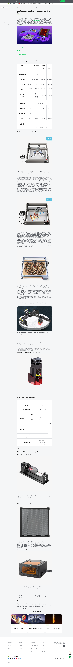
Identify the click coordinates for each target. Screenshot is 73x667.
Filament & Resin (40, 3)
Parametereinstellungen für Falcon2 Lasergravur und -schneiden (40, 448)
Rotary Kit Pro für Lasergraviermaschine (24, 454)
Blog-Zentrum (24, 7)
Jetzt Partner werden (45, 649)
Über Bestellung (33, 642)
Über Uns (20, 642)
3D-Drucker (23, 3)
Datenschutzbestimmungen (34, 645)
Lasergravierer (51, 3)
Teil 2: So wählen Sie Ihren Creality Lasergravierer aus (26, 50)
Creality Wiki (44, 645)
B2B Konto (20, 645)
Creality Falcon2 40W (28, 195)
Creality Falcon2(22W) (43, 69)
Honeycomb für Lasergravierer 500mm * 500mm (27, 503)
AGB (31, 651)
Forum (43, 642)
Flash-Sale (9, 649)
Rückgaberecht (33, 649)
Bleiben (57, 1)
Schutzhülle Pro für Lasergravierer (23, 549)
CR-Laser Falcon (36, 68)
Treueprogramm (21, 649)
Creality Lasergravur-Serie (36, 603)
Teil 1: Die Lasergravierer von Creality (23, 47)
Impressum (20, 648)
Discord (43, 648)
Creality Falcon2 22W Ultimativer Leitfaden (37, 193)
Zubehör (46, 3)
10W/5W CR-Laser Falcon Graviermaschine (32, 248)
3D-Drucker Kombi (29, 3)
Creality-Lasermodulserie (36, 352)
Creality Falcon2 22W (26, 134)
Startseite (18, 7)
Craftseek (43, 651)
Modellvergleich (10, 642)
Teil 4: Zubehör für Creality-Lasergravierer (24, 57)
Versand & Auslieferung (34, 648)
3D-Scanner (35, 3)
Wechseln (63, 1)
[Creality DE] (11, 3)
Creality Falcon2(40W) (50, 69)
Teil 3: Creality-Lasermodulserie (22, 54)
